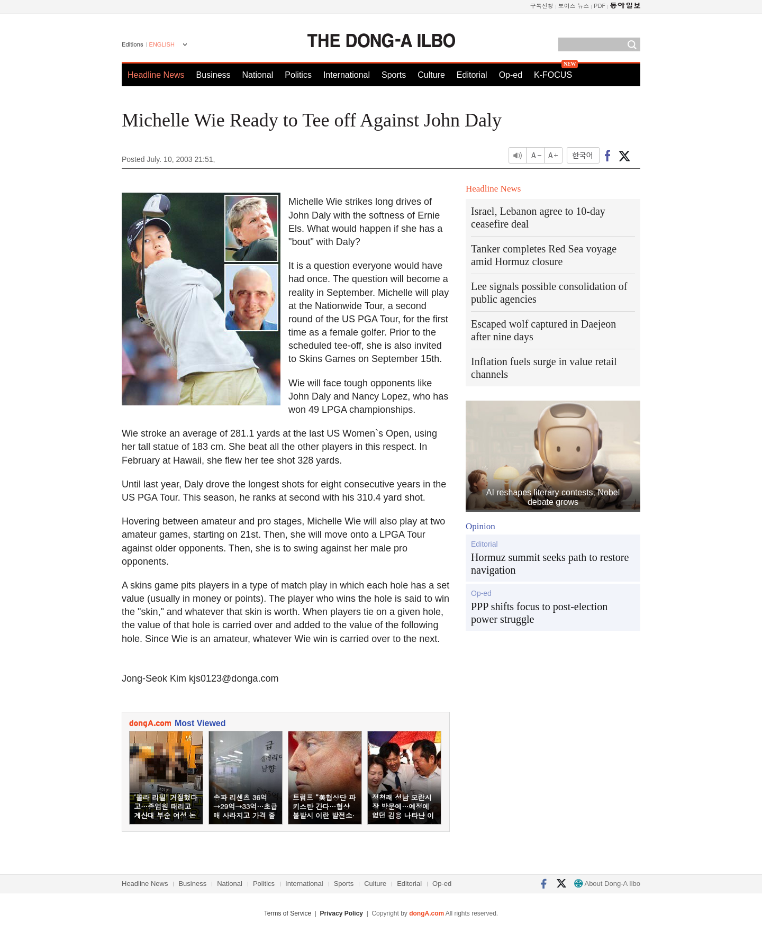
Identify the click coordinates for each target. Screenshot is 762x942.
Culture (431, 74)
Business (213, 74)
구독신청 (542, 6)
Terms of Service (287, 913)
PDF (599, 6)
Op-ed (510, 74)
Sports (394, 74)
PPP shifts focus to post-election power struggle (539, 613)
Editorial (472, 74)
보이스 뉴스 (573, 6)
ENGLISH (162, 44)
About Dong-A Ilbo (607, 883)
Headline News (156, 74)
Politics (298, 74)
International (346, 74)
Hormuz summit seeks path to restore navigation (550, 563)
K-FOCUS (553, 74)
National (258, 74)
